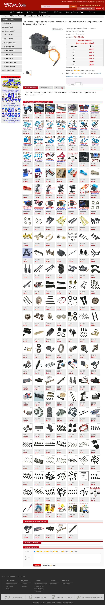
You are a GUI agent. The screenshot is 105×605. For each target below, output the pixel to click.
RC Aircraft (44, 12)
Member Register (12, 583)
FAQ (8, 588)
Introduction (66, 583)
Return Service (39, 588)
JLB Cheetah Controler (9, 62)
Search (73, 7)
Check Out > (99, 8)
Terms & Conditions (41, 583)
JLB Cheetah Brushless (9, 43)
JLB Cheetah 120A (7, 35)
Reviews (59, 88)
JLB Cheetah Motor (8, 46)
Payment (24, 583)
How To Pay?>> (78, 76)
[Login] (89, 1)
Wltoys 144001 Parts (54, 9)
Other (92, 12)
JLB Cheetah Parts (7, 27)
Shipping (24, 586)
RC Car (31, 12)
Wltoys (75, 1)
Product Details (30, 88)
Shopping (10, 586)
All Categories (16, 12)
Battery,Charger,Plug (75, 12)
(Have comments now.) (87, 70)
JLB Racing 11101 (7, 23)
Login (50, 565)
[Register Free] (99, 1)
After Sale (38, 591)
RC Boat (58, 12)
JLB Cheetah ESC (7, 39)
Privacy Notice (39, 586)
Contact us (53, 583)
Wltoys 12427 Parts (63, 9)
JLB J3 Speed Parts (8, 70)
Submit (37, 565)
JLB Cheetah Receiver (9, 66)
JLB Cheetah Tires (7, 54)
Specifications (46, 88)
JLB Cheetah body (7, 58)
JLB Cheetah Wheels (8, 50)
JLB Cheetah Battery (8, 31)
